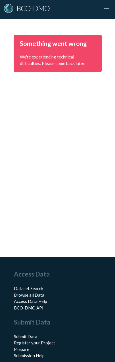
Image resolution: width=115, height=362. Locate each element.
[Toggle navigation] (106, 8)
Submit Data (25, 336)
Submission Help (29, 355)
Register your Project (34, 342)
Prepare (21, 349)
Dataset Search (28, 288)
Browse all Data (29, 295)
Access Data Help (30, 301)
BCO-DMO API (28, 307)
